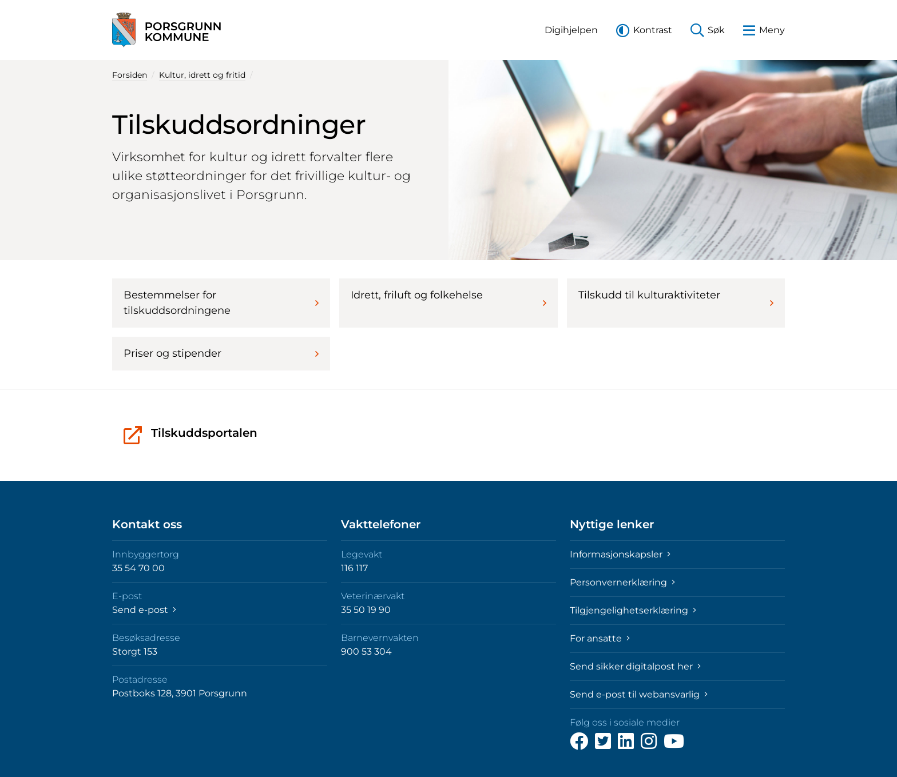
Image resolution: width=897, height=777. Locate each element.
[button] (571, 30)
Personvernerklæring (622, 582)
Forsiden (129, 75)
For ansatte (600, 638)
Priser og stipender (221, 353)
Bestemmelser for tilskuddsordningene (221, 303)
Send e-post (144, 609)
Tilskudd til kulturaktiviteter (675, 298)
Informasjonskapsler (620, 554)
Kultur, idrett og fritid (202, 75)
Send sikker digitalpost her (635, 666)
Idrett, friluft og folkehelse (448, 298)
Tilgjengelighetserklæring (633, 610)
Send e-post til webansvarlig (639, 694)
